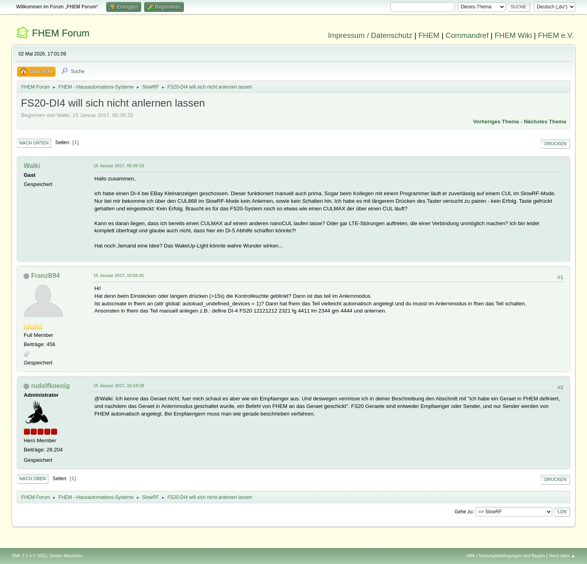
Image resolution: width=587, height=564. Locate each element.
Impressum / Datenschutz (370, 35)
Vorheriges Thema (496, 122)
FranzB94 (45, 275)
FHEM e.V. (556, 35)
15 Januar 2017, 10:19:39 (118, 385)
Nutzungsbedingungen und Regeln (512, 555)
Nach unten (33, 143)
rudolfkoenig (50, 385)
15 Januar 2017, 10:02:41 (118, 275)
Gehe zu (463, 511)
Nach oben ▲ (562, 555)
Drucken (555, 143)
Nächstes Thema (545, 122)
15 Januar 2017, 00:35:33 (118, 165)
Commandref (467, 35)
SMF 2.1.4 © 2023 (29, 555)
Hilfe (470, 555)
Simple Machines (65, 555)
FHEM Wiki (513, 35)
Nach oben (32, 478)
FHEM (428, 35)
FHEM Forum (60, 33)
